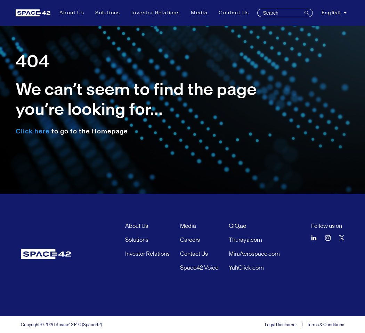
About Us (71, 12)
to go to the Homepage (72, 131)
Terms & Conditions (325, 324)
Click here (33, 131)
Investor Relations (155, 12)
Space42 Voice (199, 267)
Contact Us (234, 12)
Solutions (107, 12)
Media (199, 12)
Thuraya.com (245, 239)
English (332, 12)
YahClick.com (246, 267)
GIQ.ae (237, 225)
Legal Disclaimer (281, 324)
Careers (190, 239)
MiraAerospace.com (254, 253)
